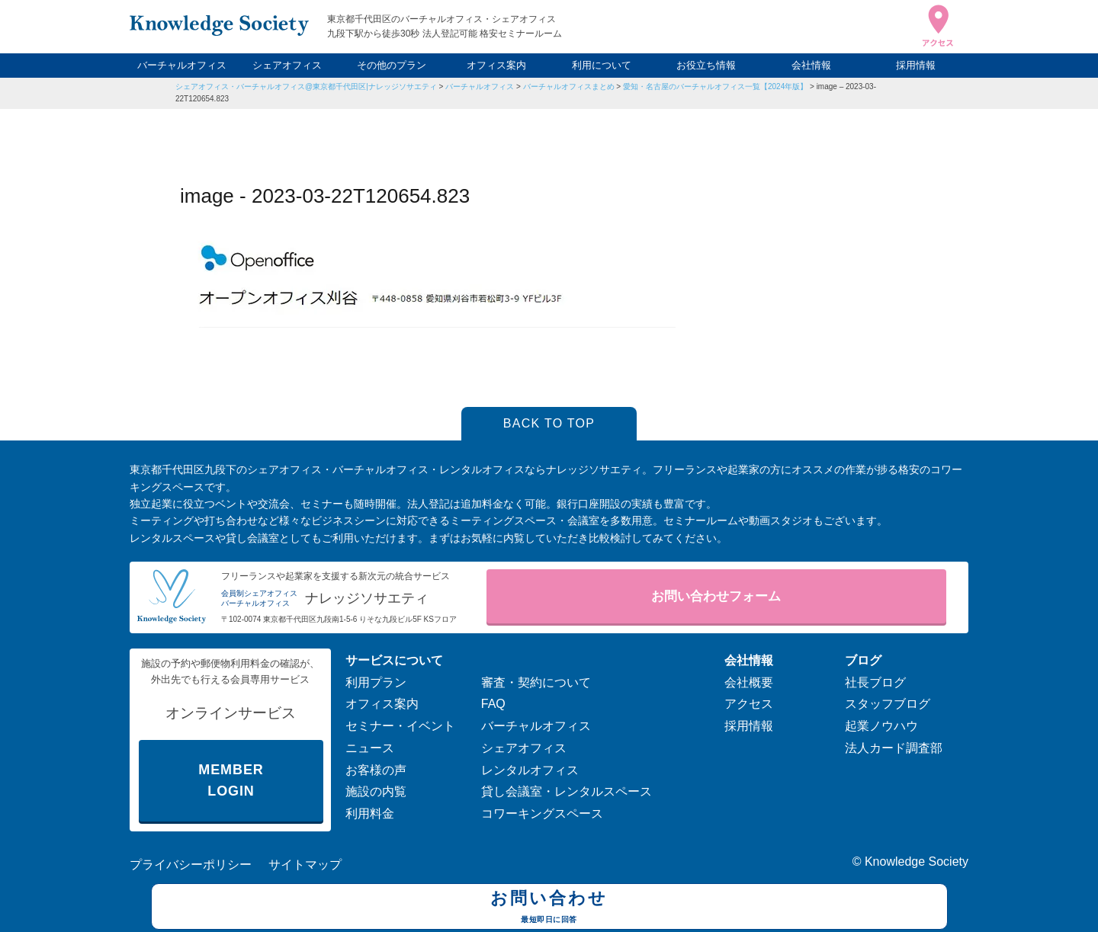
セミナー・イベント (400, 725)
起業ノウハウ (881, 725)
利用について (601, 65)
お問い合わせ (549, 908)
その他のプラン (391, 65)
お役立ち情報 (706, 65)
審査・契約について (536, 682)
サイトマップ (305, 864)
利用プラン (375, 682)
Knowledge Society (916, 861)
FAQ (493, 703)
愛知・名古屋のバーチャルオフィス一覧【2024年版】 (715, 86)
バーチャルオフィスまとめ (569, 86)
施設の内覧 (375, 791)
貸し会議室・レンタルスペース (566, 791)
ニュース (369, 747)
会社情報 (811, 65)
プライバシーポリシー (191, 864)
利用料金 (369, 813)
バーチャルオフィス (181, 65)
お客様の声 (375, 770)
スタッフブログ (887, 703)
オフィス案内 (496, 65)
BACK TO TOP (549, 423)
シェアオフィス (287, 65)
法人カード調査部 (893, 747)
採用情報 (916, 65)
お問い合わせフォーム (716, 596)
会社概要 (748, 682)
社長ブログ (875, 682)
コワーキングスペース (542, 813)
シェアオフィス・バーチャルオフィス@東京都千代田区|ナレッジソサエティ (306, 86)
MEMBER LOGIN (230, 780)
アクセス (748, 703)
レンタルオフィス (530, 770)
